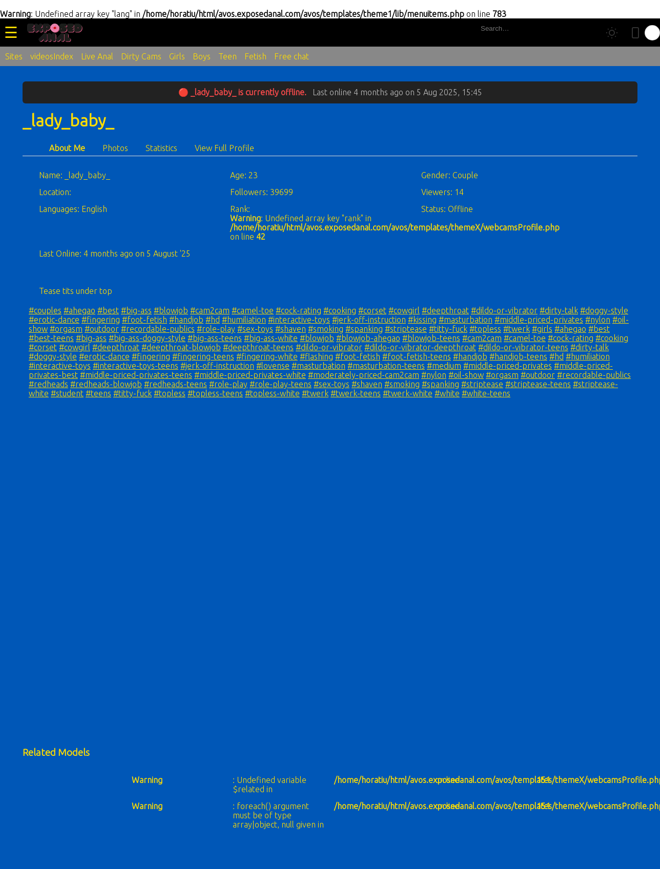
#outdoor (102, 328)
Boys (202, 56)
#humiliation (244, 319)
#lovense (273, 365)
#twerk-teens (356, 393)
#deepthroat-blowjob (181, 347)
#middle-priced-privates (538, 319)
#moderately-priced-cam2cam (363, 374)
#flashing (316, 356)
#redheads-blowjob (106, 384)
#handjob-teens (518, 356)
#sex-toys (255, 328)
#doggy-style (604, 310)
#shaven (290, 328)
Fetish (255, 56)
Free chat (291, 56)
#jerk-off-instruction (369, 319)
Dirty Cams (141, 56)
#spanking (364, 328)
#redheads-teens (175, 384)
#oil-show (466, 374)
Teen (227, 56)
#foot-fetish (144, 319)
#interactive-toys (299, 319)
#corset (372, 310)
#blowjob (171, 310)
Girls (177, 56)
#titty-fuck (448, 328)
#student (67, 393)
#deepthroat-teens (258, 347)
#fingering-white (267, 356)
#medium (444, 365)
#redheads (48, 384)
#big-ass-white (271, 338)
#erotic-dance (54, 319)
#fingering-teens (203, 356)
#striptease (406, 328)
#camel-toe (253, 310)
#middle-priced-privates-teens (136, 374)
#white (447, 393)
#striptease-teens (538, 384)
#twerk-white (407, 393)
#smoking (325, 328)
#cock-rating (298, 310)
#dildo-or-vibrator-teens (523, 347)
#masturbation (465, 319)
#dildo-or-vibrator (504, 310)
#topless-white (272, 393)
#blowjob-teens (431, 338)
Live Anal (97, 56)
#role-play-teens (281, 384)
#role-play (216, 328)
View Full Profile (224, 148)
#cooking (339, 310)
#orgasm (66, 328)
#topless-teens (215, 393)
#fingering (100, 319)
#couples (45, 310)
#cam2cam (210, 310)
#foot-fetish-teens (416, 356)
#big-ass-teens (215, 338)
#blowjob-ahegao (368, 338)
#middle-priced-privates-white (250, 374)
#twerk (516, 328)
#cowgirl (404, 310)
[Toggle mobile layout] (635, 33)
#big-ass (136, 310)
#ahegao (79, 310)
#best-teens (51, 338)
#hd (212, 319)
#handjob (186, 319)
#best (108, 310)
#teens (98, 393)
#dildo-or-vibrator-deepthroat (420, 347)
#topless (485, 328)
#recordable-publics (158, 328)
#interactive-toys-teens (135, 365)
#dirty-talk (559, 310)
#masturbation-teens (386, 365)
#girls (542, 328)
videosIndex (51, 56)
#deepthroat (445, 310)
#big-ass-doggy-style (147, 338)
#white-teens (486, 393)
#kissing (422, 319)
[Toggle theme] (612, 33)
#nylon (597, 319)
